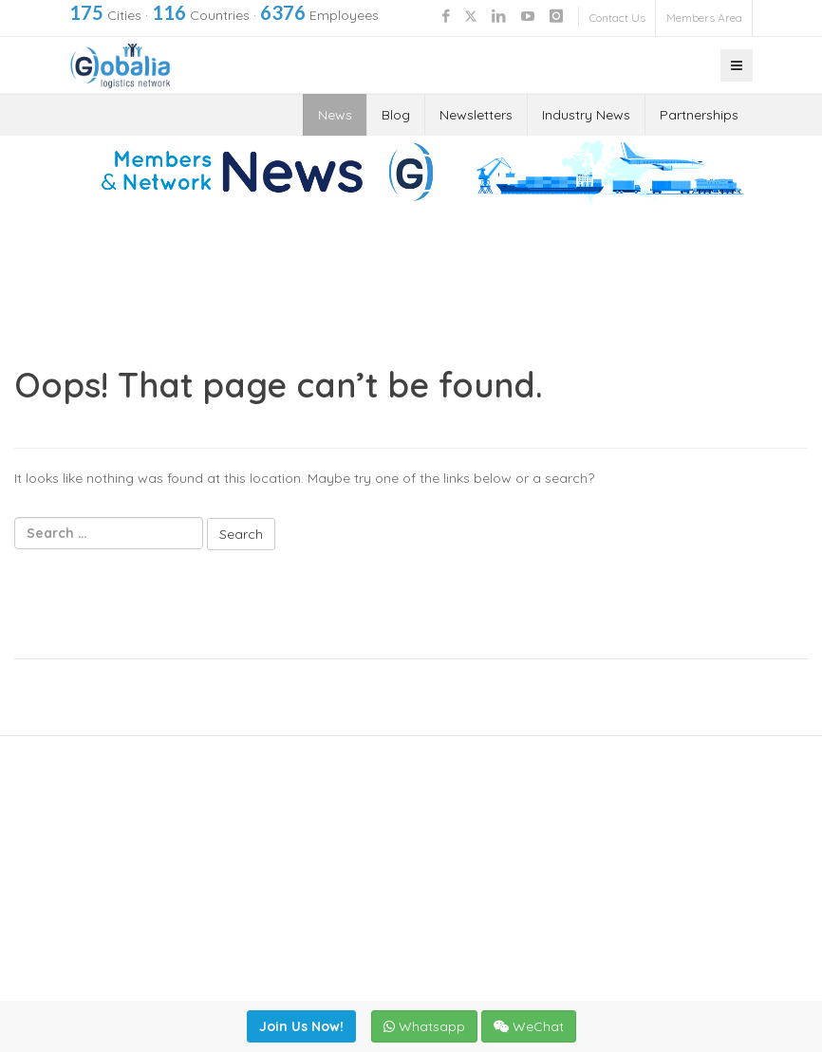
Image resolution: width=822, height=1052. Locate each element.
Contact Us (617, 17)
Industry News (586, 114)
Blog (396, 114)
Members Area (704, 17)
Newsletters (476, 114)
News (335, 114)
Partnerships (699, 114)
